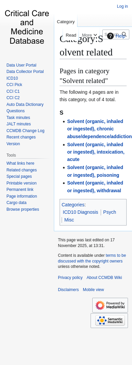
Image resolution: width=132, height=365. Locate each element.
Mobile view (93, 289)
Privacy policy (70, 277)
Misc (69, 219)
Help (115, 36)
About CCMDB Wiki (104, 277)
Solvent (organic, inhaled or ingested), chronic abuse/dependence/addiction (99, 129)
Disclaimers (68, 289)
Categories (73, 204)
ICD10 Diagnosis (80, 212)
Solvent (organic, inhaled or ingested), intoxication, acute (95, 152)
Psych (109, 212)
